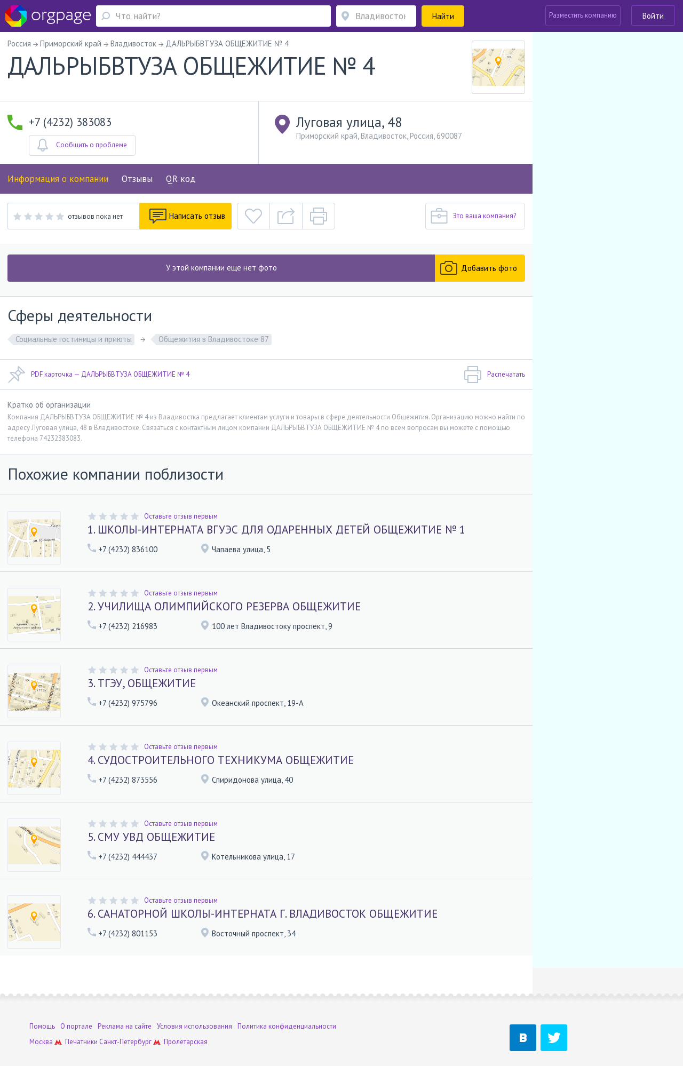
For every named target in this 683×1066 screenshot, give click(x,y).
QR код (181, 179)
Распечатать (494, 374)
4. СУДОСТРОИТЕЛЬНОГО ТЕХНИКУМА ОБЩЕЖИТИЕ (221, 760)
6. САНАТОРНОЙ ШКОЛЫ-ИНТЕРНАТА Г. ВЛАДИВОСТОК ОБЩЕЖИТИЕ (263, 913)
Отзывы (137, 179)
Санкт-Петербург (125, 1013)
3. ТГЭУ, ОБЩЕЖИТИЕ (142, 683)
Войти (653, 16)
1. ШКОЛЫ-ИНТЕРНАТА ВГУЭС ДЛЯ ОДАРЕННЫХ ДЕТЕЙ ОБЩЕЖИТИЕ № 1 (276, 529)
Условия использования (194, 998)
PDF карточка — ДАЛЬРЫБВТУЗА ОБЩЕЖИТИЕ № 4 (98, 374)
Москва (41, 1013)
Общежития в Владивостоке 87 (213, 339)
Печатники (81, 1013)
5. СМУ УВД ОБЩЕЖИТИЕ (151, 837)
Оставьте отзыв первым (181, 516)
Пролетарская (186, 1013)
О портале (76, 998)
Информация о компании (57, 179)
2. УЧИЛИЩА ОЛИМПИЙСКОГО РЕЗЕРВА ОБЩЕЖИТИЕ (224, 606)
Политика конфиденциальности (286, 998)
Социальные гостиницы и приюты (73, 339)
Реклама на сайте (125, 998)
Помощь (42, 998)
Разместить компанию (583, 15)
